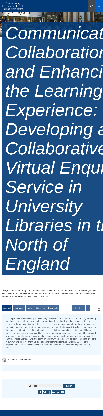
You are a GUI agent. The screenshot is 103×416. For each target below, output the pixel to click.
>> (88, 308)
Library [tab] (30, 308)
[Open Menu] (99, 6)
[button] (91, 6)
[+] (99, 309)
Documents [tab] (52, 308)
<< (74, 308)
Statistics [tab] (40, 308)
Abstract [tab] (7, 308)
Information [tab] (19, 308)
